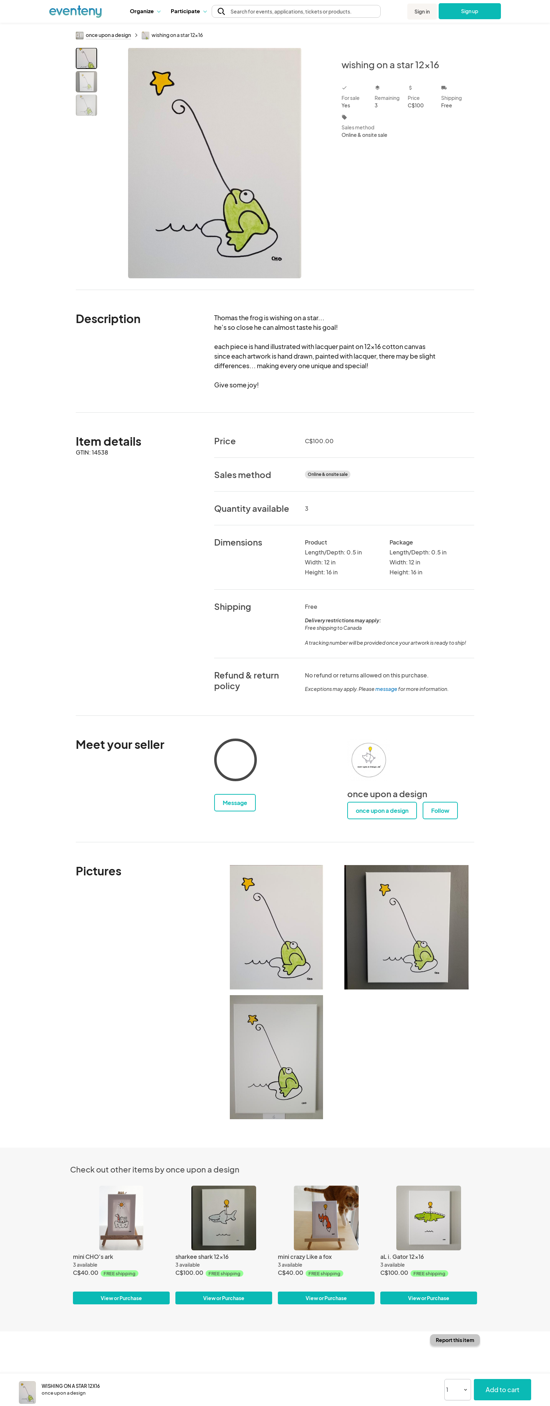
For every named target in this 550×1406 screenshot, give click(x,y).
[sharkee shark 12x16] (223, 1218)
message (386, 689)
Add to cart (502, 1389)
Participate (188, 10)
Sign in (422, 11)
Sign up (469, 11)
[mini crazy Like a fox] (326, 1218)
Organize (145, 10)
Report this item (455, 1340)
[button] (145, 11)
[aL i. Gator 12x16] (428, 1218)
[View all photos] (214, 163)
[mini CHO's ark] (121, 1218)
